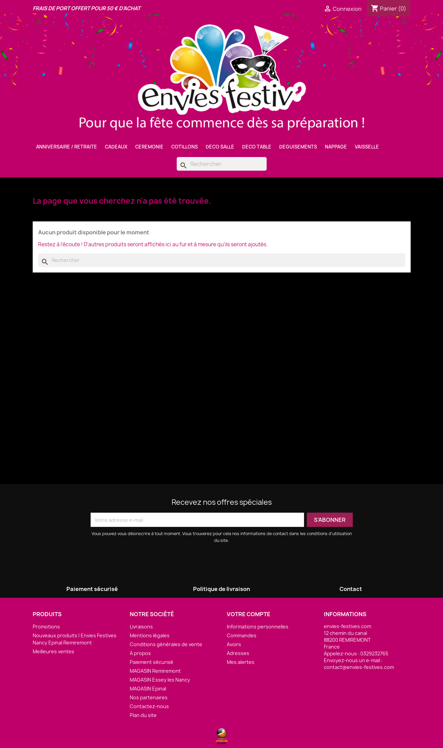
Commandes (241, 635)
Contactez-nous (149, 706)
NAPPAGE (336, 147)
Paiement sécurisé (151, 662)
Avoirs (234, 644)
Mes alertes (240, 662)
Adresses (238, 653)
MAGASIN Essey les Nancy (160, 679)
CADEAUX (116, 147)
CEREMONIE (149, 147)
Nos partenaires (149, 697)
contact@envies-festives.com (359, 667)
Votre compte (248, 614)
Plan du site (143, 715)
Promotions (46, 626)
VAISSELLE (367, 147)
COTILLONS (184, 147)
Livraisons (141, 626)
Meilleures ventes (53, 651)
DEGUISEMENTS (298, 147)
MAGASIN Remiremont (155, 671)
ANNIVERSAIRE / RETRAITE (66, 147)
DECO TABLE (256, 147)
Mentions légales (150, 635)
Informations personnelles (257, 626)
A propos (140, 653)
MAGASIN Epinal (148, 688)
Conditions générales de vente (166, 644)
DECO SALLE (220, 147)
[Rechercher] (222, 164)
